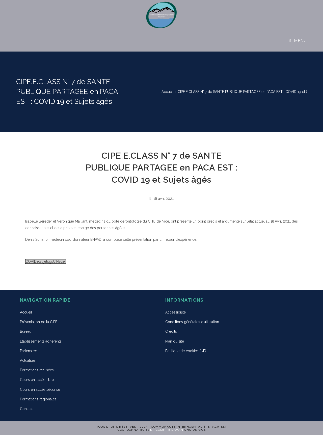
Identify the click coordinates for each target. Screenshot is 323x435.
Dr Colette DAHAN (166, 429)
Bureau (25, 331)
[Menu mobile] (298, 40)
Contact (26, 409)
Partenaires (29, 351)
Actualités (28, 360)
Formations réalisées (37, 370)
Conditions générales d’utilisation (192, 322)
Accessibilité (175, 312)
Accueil (168, 92)
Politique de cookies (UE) (185, 351)
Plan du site (174, 341)
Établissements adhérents (41, 341)
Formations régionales (38, 399)
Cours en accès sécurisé (40, 390)
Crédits (171, 331)
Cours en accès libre (37, 380)
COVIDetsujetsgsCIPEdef (45, 261)
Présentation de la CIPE (38, 322)
